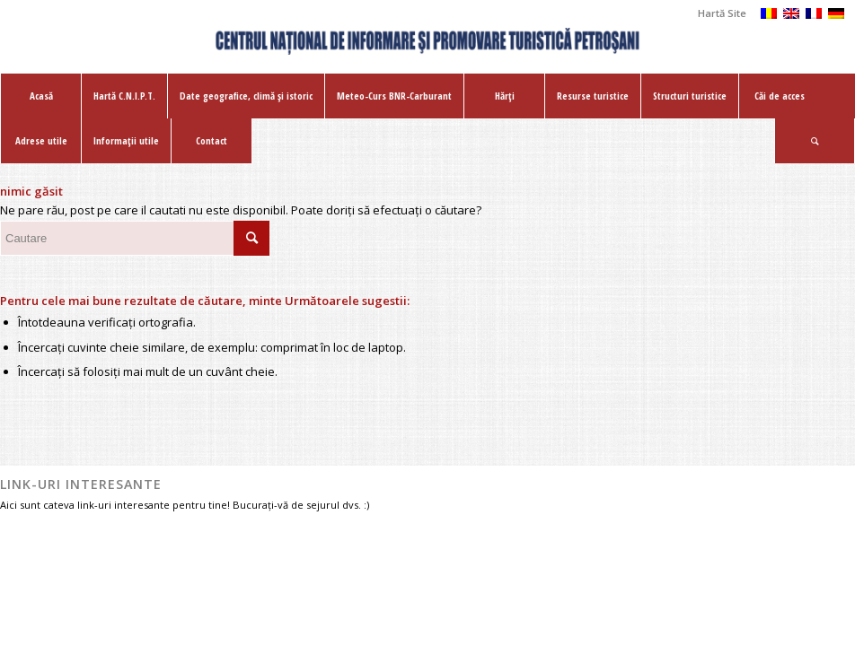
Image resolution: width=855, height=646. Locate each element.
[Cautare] (814, 140)
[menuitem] (717, 13)
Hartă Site (722, 13)
